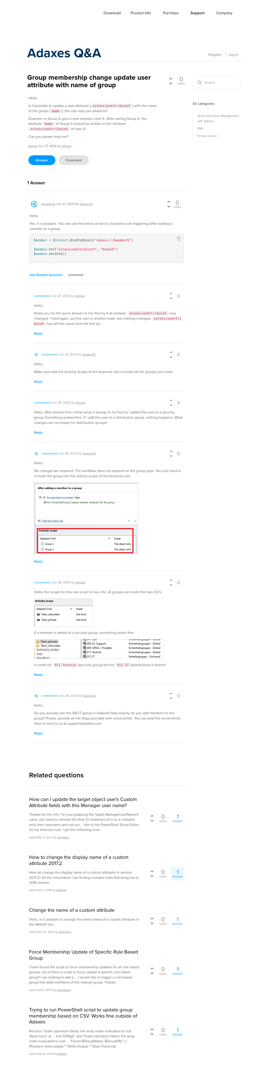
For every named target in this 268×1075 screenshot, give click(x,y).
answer (42, 160)
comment (74, 160)
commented (42, 296)
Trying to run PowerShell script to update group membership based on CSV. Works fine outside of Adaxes (83, 1016)
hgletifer (61, 890)
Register (215, 54)
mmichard (64, 932)
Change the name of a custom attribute (71, 910)
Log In (233, 54)
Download (112, 13)
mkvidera (63, 837)
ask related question (46, 274)
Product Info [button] (141, 13)
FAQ (200, 128)
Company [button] (224, 13)
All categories (203, 103)
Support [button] (197, 13)
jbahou (62, 1054)
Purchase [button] (171, 13)
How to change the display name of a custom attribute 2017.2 (79, 860)
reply (38, 333)
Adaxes (45, 13)
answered (48, 204)
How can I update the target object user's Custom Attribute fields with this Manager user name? (83, 802)
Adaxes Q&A (66, 53)
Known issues (207, 135)
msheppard (64, 990)
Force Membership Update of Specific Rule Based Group (83, 955)
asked (32, 146)
